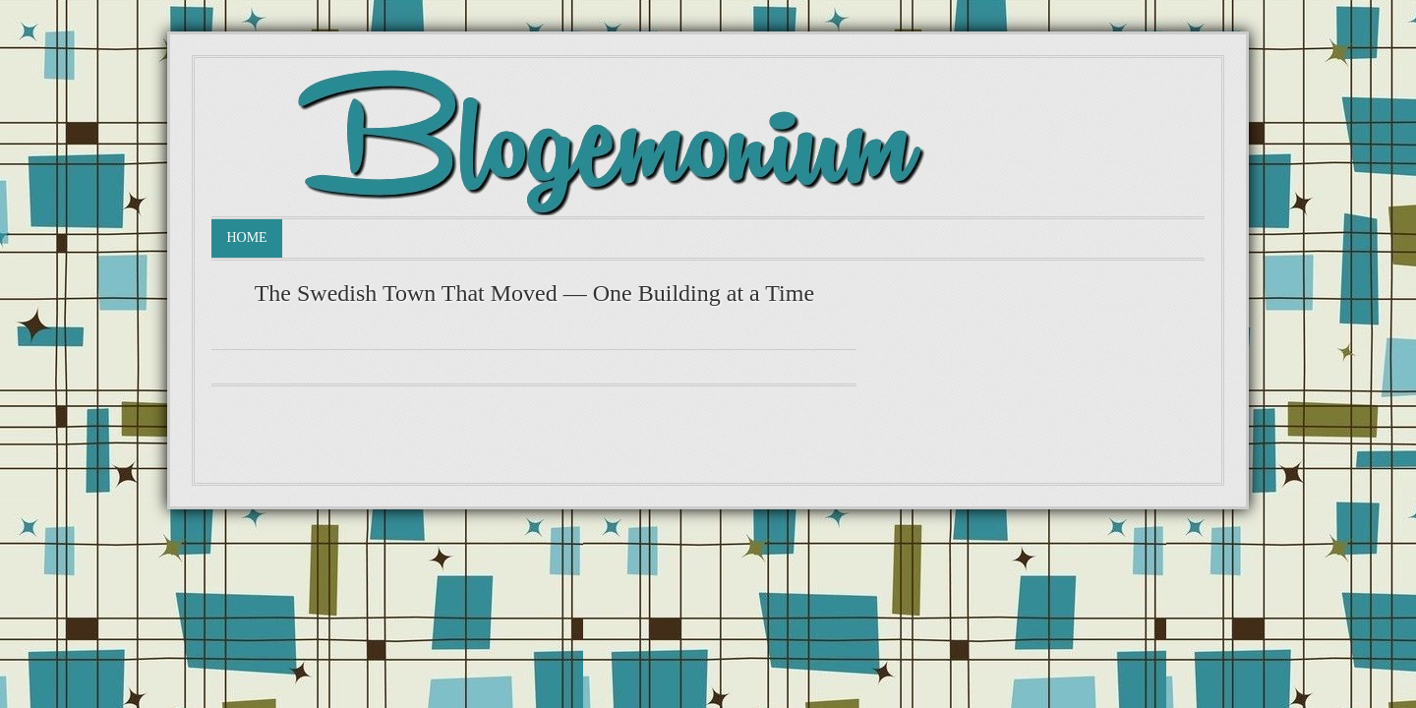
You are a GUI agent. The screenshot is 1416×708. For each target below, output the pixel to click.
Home (246, 237)
